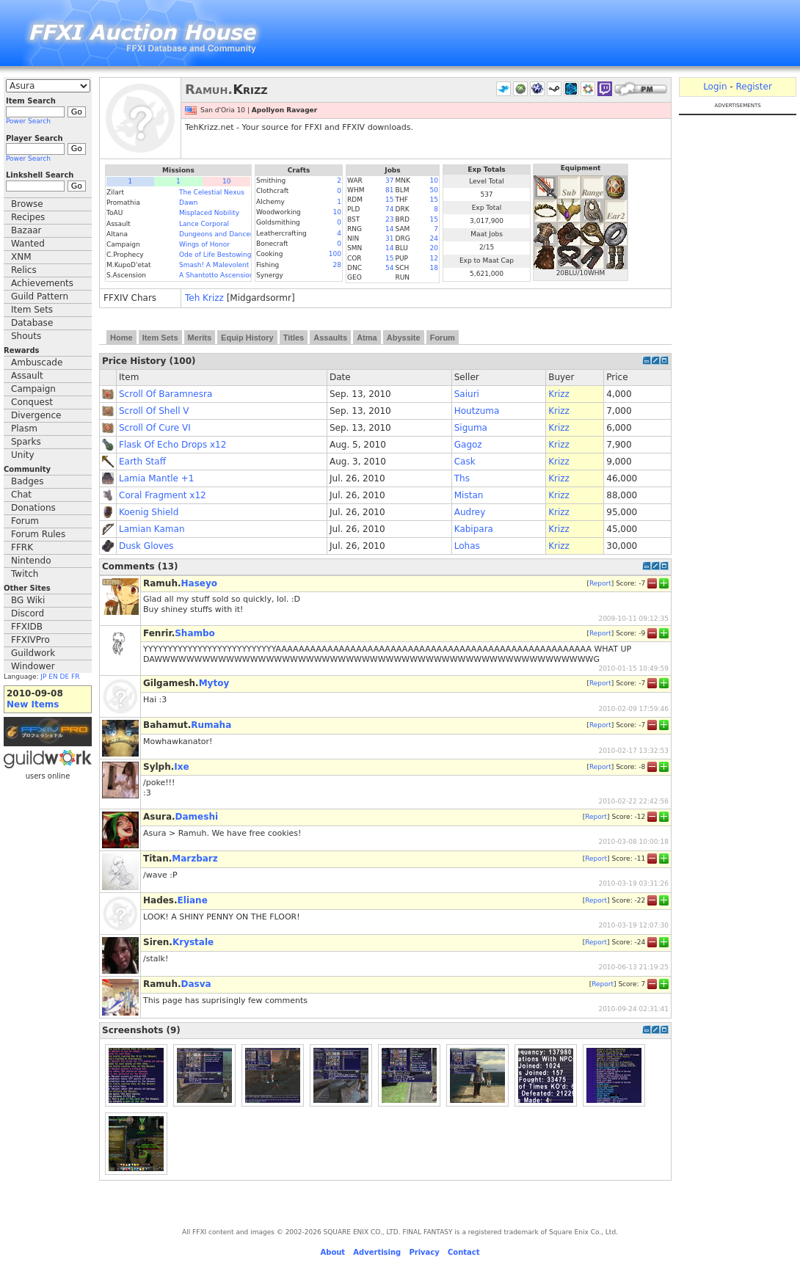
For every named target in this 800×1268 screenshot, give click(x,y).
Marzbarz (195, 858)
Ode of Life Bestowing (215, 254)
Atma (367, 337)
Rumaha (211, 725)
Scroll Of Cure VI (155, 428)
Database (32, 323)
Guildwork (33, 653)
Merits (199, 337)
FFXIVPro (30, 640)
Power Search (28, 121)
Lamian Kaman (152, 529)
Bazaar (26, 230)
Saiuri (466, 394)
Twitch (24, 574)
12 (434, 258)
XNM (21, 257)
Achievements (42, 283)
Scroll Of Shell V (154, 411)
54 (389, 268)
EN (52, 676)
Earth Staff (142, 461)
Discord (27, 613)
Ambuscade (36, 362)
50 (434, 190)
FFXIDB (27, 627)
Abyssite (404, 337)
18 (434, 268)
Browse (27, 204)
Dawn (188, 202)
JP (43, 676)
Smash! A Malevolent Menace (228, 265)
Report (600, 583)
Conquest (32, 402)
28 (337, 265)
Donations (33, 508)
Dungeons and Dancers (217, 234)
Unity (22, 455)
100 (335, 254)
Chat (21, 494)
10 (226, 181)
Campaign (33, 389)
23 (389, 219)
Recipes (28, 217)
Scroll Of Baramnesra (165, 394)
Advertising (377, 1252)
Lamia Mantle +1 (156, 478)
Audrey (470, 512)
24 (434, 238)
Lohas (467, 546)
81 (389, 190)
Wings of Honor (204, 244)
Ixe (181, 767)
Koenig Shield (148, 512)
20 (434, 248)
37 (389, 180)
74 (389, 209)
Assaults (330, 337)
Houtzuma (477, 411)
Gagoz (468, 445)
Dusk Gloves (146, 546)
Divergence (36, 415)
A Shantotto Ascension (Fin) (224, 275)
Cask (465, 461)
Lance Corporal (204, 223)
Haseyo (199, 583)
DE (65, 676)
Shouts (26, 336)
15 (389, 199)
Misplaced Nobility (209, 212)
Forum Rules (38, 534)
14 (389, 229)
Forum (25, 521)
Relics (24, 270)
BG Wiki (28, 600)
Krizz (559, 394)
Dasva (196, 984)
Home (121, 337)
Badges (27, 481)
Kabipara (473, 529)
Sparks (26, 442)
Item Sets (32, 310)
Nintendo (31, 560)
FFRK (22, 547)
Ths (462, 478)
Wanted (28, 243)
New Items (33, 704)
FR (75, 676)
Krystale (193, 942)
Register (753, 86)
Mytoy (214, 683)
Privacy (424, 1252)
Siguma (470, 428)
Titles (294, 337)
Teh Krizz (204, 298)
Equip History (247, 337)
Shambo (195, 633)
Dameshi (197, 817)
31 (389, 238)
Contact (464, 1252)
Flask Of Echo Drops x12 (172, 445)
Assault (27, 376)
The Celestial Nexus (211, 192)
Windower (33, 666)
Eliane (193, 900)
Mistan (469, 495)
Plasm (24, 428)
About (332, 1252)
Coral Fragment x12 (162, 495)
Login (715, 86)
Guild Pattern (39, 296)
